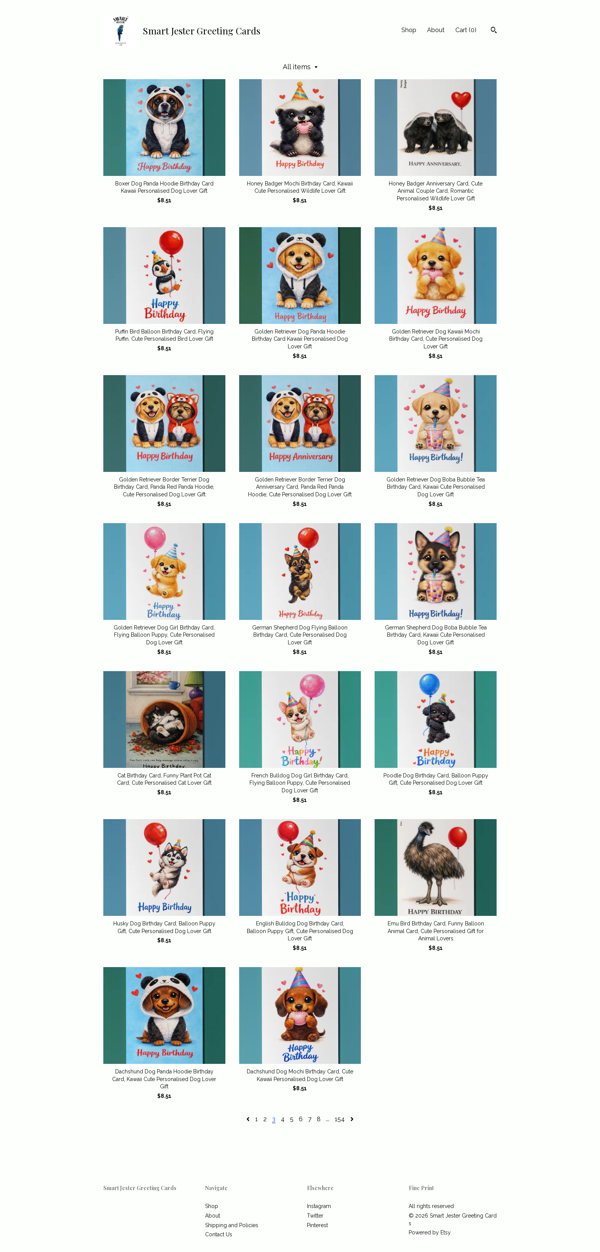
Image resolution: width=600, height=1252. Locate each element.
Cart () (465, 30)
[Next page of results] (352, 1119)
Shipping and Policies (231, 1225)
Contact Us (218, 1234)
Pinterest (317, 1225)
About (436, 30)
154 (340, 1119)
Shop (408, 30)
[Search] (494, 31)
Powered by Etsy (430, 1232)
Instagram (319, 1206)
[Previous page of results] (248, 1119)
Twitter (315, 1216)
